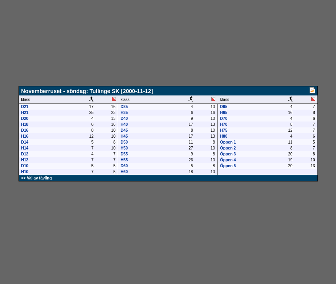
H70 (223, 124)
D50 (124, 142)
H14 (24, 148)
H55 (124, 160)
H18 (24, 124)
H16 (24, 136)
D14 (24, 142)
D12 (24, 154)
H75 (223, 130)
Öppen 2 (228, 148)
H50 (124, 148)
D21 (24, 107)
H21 (24, 112)
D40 (124, 118)
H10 (24, 172)
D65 (223, 107)
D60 (124, 166)
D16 (24, 130)
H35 (124, 112)
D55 (124, 154)
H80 (223, 136)
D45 (124, 130)
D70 (223, 118)
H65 (223, 112)
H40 (124, 124)
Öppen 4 (228, 160)
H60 (124, 172)
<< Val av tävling (36, 178)
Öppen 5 (228, 166)
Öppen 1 (228, 142)
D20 (24, 118)
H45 (124, 136)
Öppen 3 (228, 154)
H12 (24, 160)
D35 (124, 107)
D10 (24, 166)
